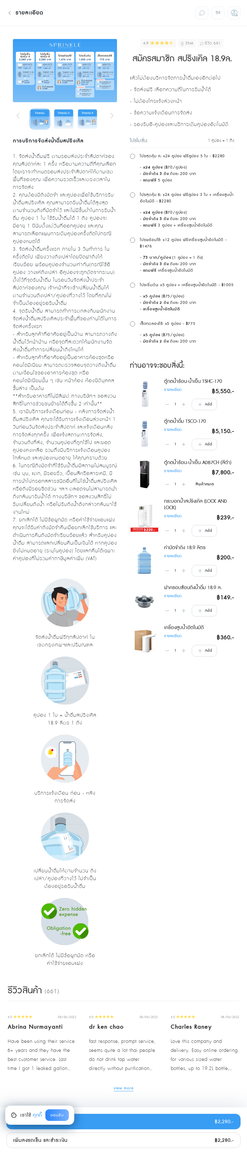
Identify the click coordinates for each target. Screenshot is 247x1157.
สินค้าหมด (205, 484)
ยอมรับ (57, 1115)
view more (124, 1088)
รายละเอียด (173, 389)
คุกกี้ (37, 1115)
